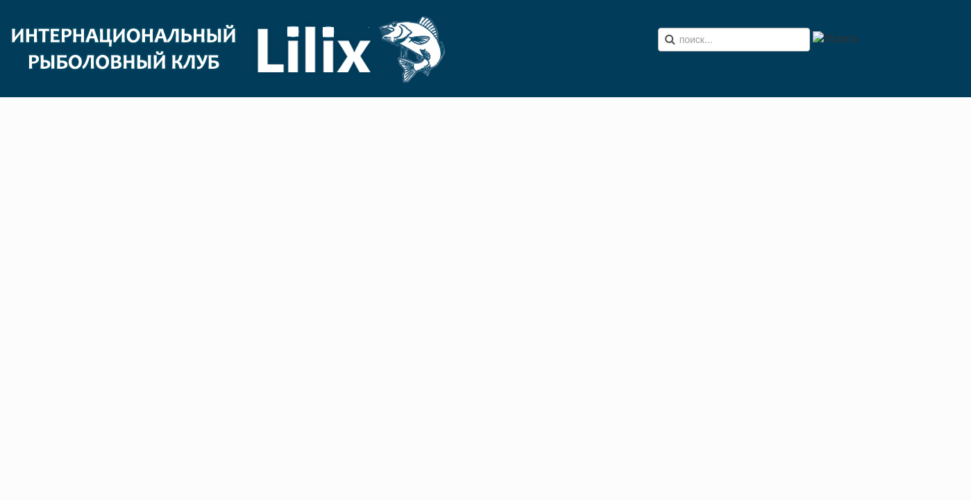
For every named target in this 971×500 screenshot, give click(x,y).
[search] (734, 39)
